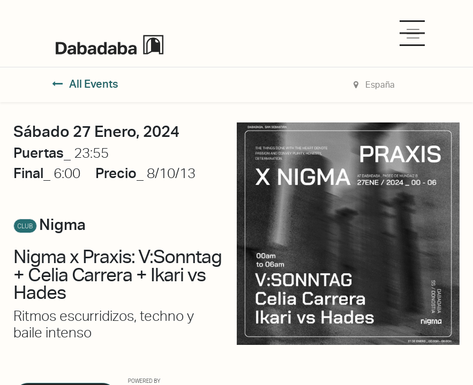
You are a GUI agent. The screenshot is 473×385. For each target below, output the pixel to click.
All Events (85, 84)
